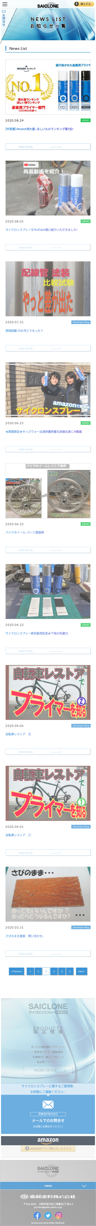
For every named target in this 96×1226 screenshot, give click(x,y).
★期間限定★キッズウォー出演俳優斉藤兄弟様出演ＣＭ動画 (43, 431)
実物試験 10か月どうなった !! (24, 331)
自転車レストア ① (18, 835)
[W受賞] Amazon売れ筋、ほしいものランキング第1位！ (39, 129)
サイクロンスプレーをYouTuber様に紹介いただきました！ (41, 230)
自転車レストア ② (18, 734)
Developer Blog (81, 322)
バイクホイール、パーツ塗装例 (24, 532)
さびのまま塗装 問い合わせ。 (24, 936)
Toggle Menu (4, 4)
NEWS (85, 120)
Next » (81, 971)
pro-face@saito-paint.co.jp (48, 1207)
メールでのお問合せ (48, 1120)
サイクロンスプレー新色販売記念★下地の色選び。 (37, 633)
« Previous (16, 971)
